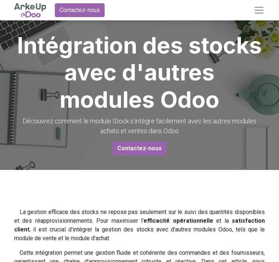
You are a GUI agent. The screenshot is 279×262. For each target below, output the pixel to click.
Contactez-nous (80, 10)
